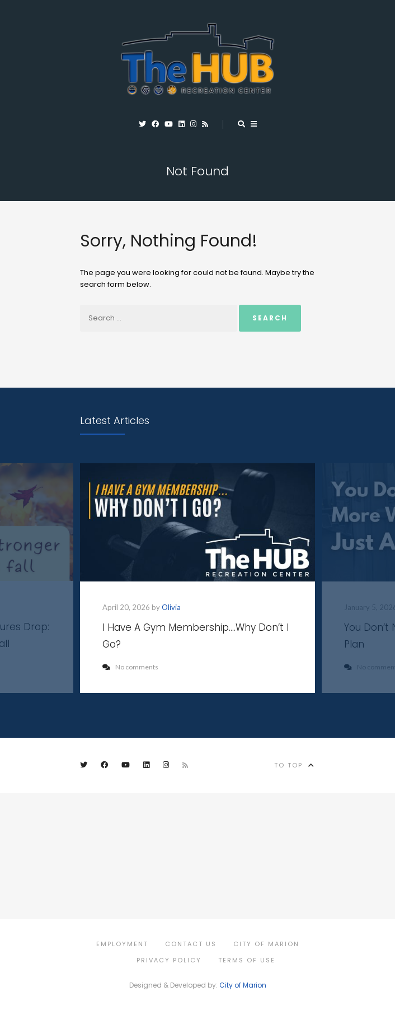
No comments (130, 667)
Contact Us (191, 943)
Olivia (171, 607)
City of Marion (266, 943)
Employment (122, 943)
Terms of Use (246, 960)
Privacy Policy (169, 960)
